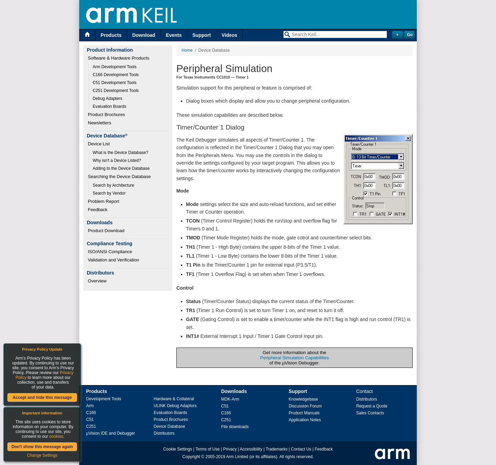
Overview (97, 280)
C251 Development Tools (116, 90)
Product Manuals (304, 413)
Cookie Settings (177, 449)
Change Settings (42, 455)
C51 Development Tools (114, 82)
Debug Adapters (107, 98)
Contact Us (301, 449)
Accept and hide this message (42, 397)
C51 (90, 419)
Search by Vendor (109, 193)
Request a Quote (372, 406)
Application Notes (305, 419)
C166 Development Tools (116, 74)
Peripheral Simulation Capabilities (294, 357)
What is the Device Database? (120, 152)
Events (174, 35)
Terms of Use (207, 449)
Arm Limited (237, 456)
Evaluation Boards (109, 106)
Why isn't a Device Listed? (117, 160)
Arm (90, 405)
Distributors (164, 433)
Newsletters (99, 122)
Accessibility (251, 449)
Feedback (97, 209)
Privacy (230, 449)
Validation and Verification (113, 259)
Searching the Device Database (119, 176)
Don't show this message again (42, 446)
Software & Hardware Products (118, 58)
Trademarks (277, 449)
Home (187, 50)
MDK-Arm (230, 399)
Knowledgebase (303, 399)
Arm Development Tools (114, 66)
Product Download (106, 230)
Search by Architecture (113, 185)
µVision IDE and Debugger (110, 433)
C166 (91, 412)
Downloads (234, 391)
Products (111, 35)
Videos (229, 35)
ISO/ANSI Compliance (110, 251)
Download (143, 35)
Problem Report (103, 201)
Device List (99, 143)
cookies (56, 436)
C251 (91, 426)
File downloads (235, 426)
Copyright (191, 456)
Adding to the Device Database (121, 168)
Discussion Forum (305, 406)
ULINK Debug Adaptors (175, 405)
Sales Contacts (370, 413)
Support (202, 35)
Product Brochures (106, 114)
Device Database (169, 426)
